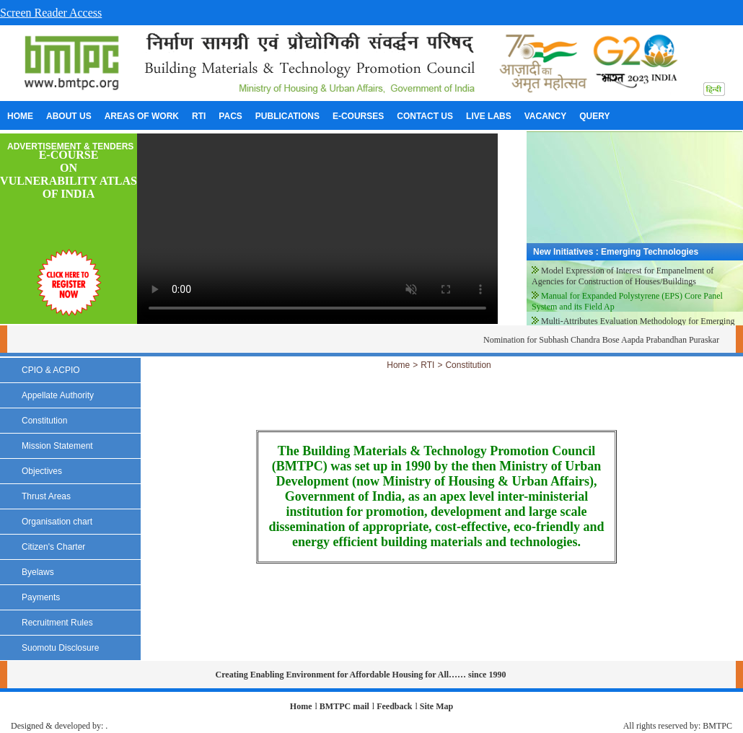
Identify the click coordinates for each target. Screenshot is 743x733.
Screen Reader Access (51, 12)
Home (398, 365)
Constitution (468, 365)
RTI (427, 365)
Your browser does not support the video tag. (317, 228)
